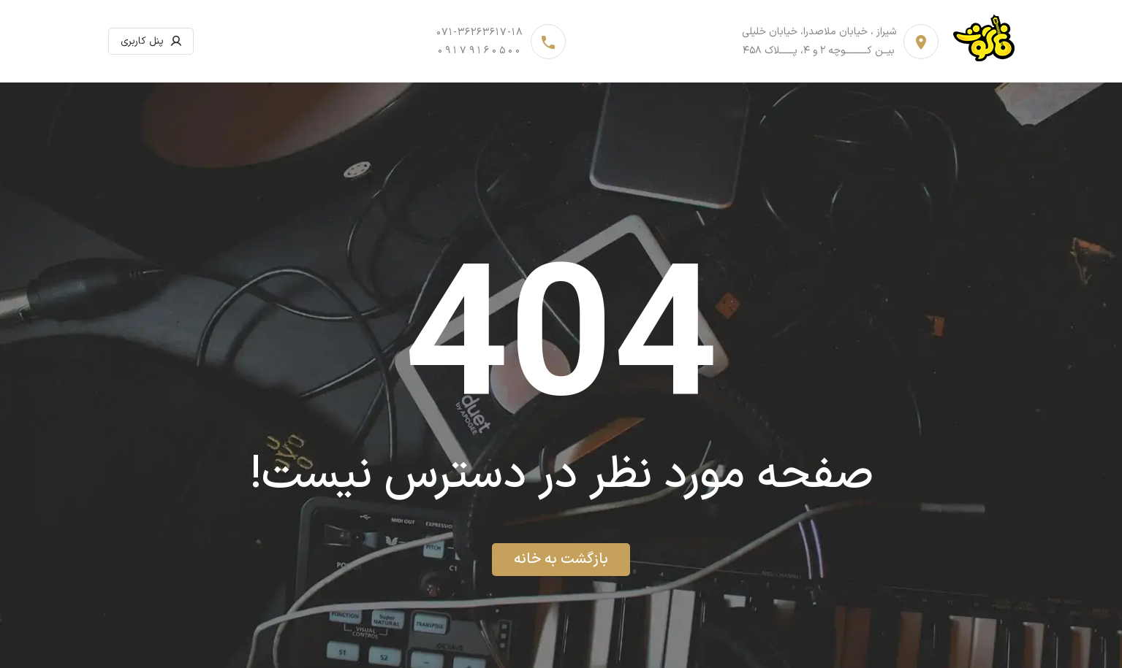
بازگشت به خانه (561, 559)
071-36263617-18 (479, 32)
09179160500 (480, 50)
